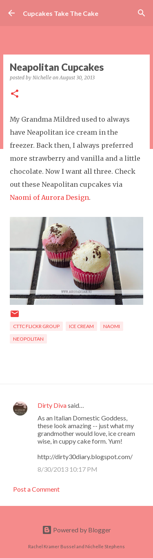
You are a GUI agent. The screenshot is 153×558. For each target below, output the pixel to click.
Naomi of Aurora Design (49, 197)
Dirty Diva (52, 405)
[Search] (141, 13)
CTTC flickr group (36, 326)
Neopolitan (28, 339)
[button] (15, 94)
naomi (111, 326)
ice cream (81, 326)
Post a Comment (36, 489)
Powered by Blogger (76, 530)
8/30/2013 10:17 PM (68, 469)
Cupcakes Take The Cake (60, 13)
